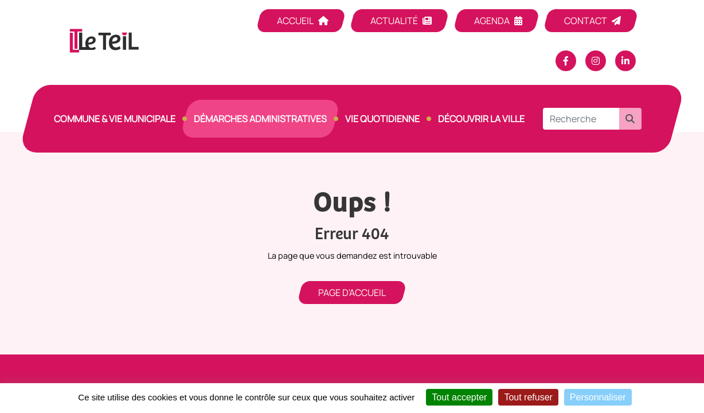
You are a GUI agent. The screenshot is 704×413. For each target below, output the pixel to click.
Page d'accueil (352, 292)
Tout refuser (528, 397)
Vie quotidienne (382, 118)
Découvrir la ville (481, 118)
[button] (630, 119)
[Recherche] (581, 119)
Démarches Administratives (260, 118)
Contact (585, 20)
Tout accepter (459, 397)
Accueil (295, 20)
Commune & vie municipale (114, 118)
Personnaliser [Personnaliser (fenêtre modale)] (598, 397)
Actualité (394, 20)
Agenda (492, 20)
